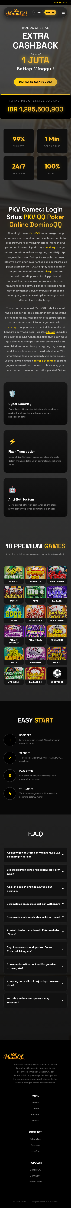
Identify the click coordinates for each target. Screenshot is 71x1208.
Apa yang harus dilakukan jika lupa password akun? (35, 983)
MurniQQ (34, 233)
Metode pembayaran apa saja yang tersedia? (35, 1000)
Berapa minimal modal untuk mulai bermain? (35, 917)
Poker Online (35, 1181)
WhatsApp (35, 1139)
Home (35, 1102)
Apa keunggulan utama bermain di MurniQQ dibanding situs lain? (35, 854)
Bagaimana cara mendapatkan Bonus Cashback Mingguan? (35, 949)
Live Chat (35, 1151)
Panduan (35, 1114)
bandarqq (50, 247)
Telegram (35, 1145)
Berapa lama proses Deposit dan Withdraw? (35, 904)
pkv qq (48, 271)
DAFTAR (50, 12)
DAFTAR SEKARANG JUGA (35, 81)
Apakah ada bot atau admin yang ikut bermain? (35, 888)
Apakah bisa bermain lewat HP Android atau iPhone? (35, 932)
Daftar (35, 1120)
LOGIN (38, 12)
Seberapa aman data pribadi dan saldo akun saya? (35, 871)
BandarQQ (35, 1169)
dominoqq (11, 327)
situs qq (50, 331)
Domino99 (35, 1175)
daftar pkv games (44, 360)
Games (35, 1108)
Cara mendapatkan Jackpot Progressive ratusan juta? (35, 966)
